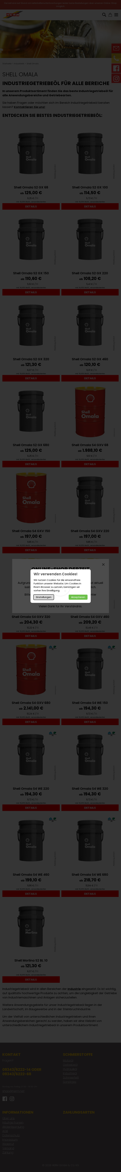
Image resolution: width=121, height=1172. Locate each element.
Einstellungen (43, 597)
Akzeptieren (78, 597)
